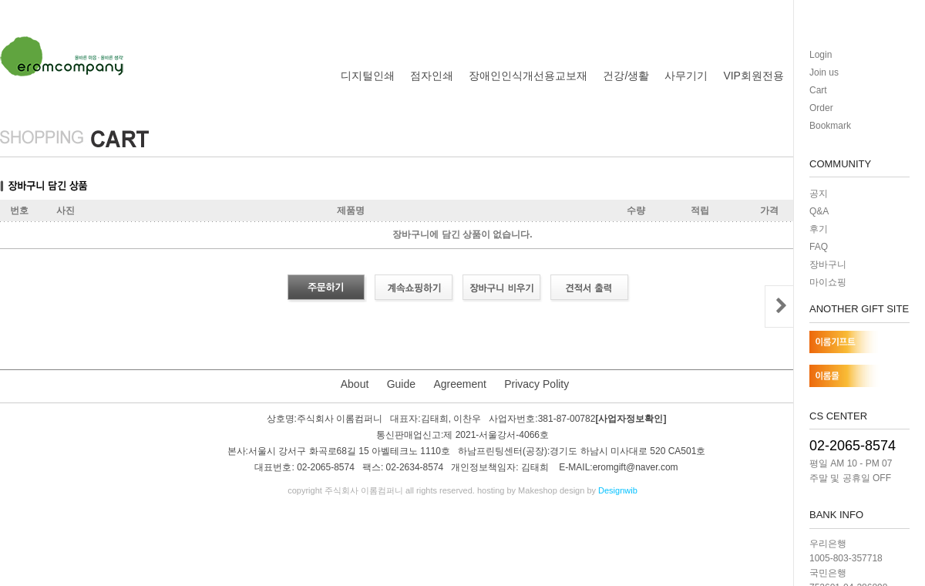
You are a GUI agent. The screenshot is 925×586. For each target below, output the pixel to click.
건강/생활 (626, 75)
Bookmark (830, 125)
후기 (818, 229)
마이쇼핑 (827, 282)
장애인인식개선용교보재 (528, 75)
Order (821, 108)
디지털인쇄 (368, 75)
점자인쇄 (431, 75)
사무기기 (686, 75)
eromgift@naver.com (635, 468)
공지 (818, 193)
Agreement (459, 384)
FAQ (818, 246)
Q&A (819, 211)
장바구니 (827, 264)
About (355, 384)
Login (820, 54)
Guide (401, 384)
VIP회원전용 (753, 75)
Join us (824, 72)
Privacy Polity (536, 384)
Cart (818, 90)
